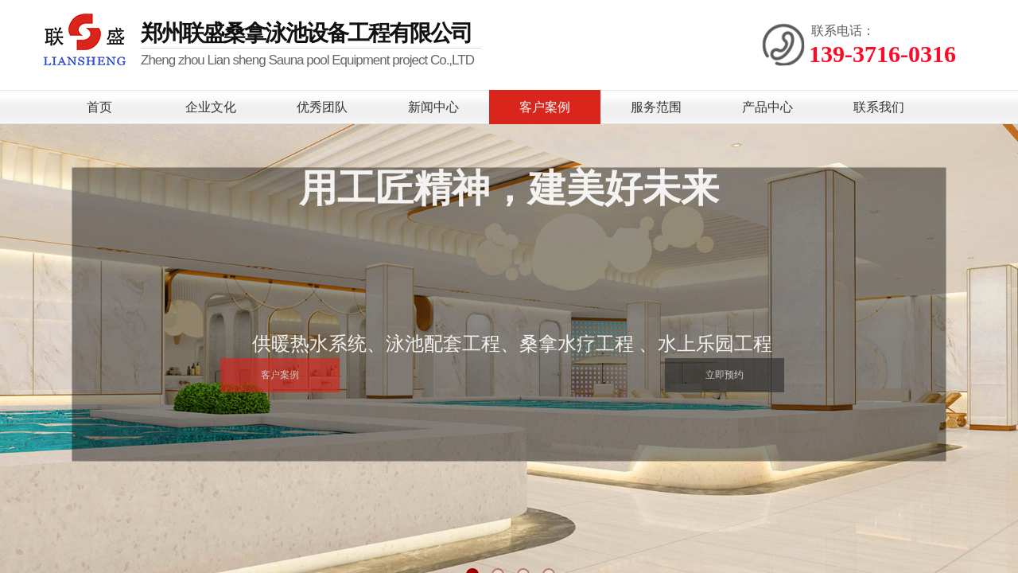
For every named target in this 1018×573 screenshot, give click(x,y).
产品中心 (767, 107)
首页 (99, 107)
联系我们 (878, 107)
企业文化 (210, 107)
